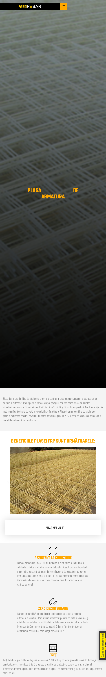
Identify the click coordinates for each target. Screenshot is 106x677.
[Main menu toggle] (63, 6)
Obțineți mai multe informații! (102, 645)
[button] (8, 482)
